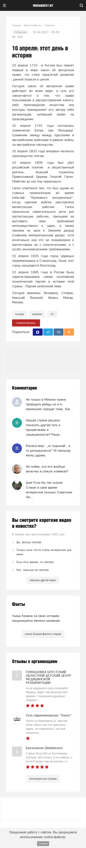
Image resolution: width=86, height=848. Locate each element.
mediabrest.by (43, 6)
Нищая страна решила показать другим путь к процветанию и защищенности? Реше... (44, 427)
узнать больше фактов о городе (43, 633)
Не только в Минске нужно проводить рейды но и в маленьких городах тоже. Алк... (49, 404)
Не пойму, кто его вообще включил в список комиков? (47, 469)
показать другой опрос (43, 580)
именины (37, 313)
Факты (18, 604)
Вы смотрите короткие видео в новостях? (41, 523)
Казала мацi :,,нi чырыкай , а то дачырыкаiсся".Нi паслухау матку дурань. (48, 450)
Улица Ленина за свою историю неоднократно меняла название (36, 618)
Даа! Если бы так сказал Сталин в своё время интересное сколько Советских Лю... (49, 490)
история (19, 313)
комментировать (26, 322)
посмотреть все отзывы (43, 778)
